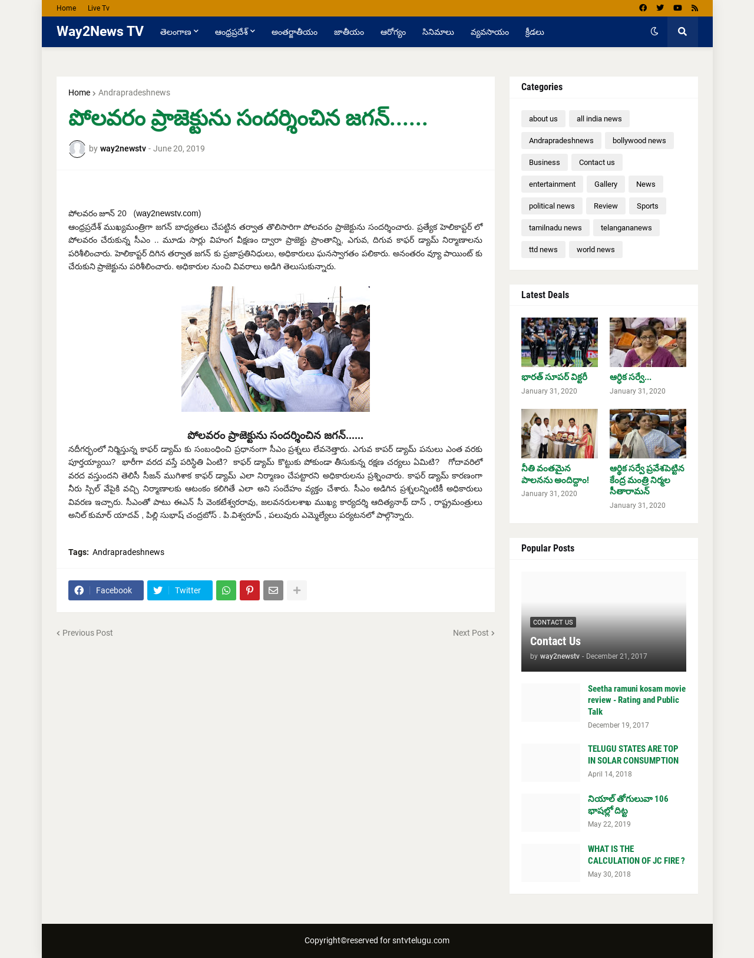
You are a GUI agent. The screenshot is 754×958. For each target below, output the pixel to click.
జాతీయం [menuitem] (349, 32)
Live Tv (99, 8)
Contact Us (555, 641)
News (646, 184)
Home (66, 8)
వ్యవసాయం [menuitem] (490, 32)
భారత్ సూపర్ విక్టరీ (554, 377)
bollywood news (639, 140)
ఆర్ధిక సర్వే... (631, 377)
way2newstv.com (167, 213)
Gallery (605, 184)
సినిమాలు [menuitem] (438, 32)
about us (543, 118)
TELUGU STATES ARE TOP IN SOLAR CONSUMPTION (633, 755)
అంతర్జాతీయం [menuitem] (295, 32)
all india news (599, 118)
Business (544, 162)
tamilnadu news (555, 227)
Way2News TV (100, 31)
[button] (654, 31)
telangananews (626, 227)
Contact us (597, 162)
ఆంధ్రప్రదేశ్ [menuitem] (231, 32)
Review (606, 205)
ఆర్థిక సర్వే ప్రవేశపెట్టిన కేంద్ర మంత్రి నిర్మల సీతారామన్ (647, 480)
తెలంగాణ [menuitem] (175, 32)
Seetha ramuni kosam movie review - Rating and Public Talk (637, 700)
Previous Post (87, 632)
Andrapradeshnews (134, 92)
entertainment (552, 184)
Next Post (471, 632)
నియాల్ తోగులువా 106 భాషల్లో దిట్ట (628, 805)
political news (552, 205)
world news (596, 249)
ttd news (543, 249)
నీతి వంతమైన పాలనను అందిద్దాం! (555, 474)
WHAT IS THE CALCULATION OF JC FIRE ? (636, 855)
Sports (648, 205)
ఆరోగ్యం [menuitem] (393, 32)
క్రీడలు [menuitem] (534, 32)
